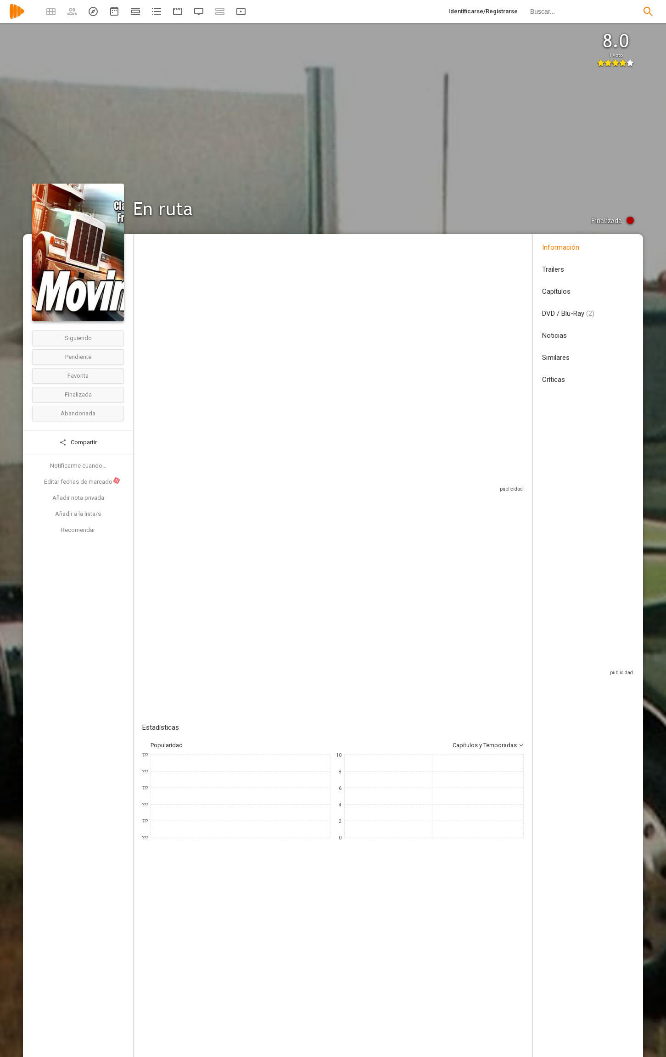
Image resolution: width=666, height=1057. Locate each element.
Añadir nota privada (78, 497)
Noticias (554, 335)
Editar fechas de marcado (82, 481)
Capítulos (556, 291)
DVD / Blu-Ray (568, 313)
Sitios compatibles (425, 477)
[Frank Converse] (169, 990)
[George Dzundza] (500, 990)
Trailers (553, 269)
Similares (556, 357)
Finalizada (78, 394)
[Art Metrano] (280, 990)
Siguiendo (78, 338)
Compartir (78, 442)
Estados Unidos (163, 302)
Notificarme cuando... (78, 465)
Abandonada (78, 413)
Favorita (78, 375)
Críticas (553, 379)
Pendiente (78, 356)
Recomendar (78, 529)
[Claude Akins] (224, 990)
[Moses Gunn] (445, 990)
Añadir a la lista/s (78, 513)
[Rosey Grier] (335, 990)
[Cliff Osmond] (390, 990)
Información (560, 247)
